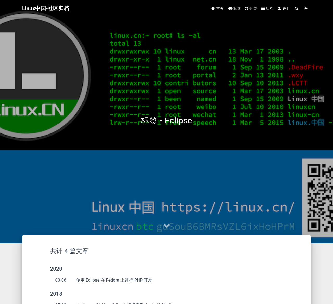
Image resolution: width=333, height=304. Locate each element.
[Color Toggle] (306, 8)
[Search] (297, 8)
